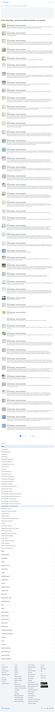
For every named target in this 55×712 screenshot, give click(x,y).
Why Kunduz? (43, 668)
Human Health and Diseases (6, 525)
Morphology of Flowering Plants (7, 459)
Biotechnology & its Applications (7, 535)
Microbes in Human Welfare (6, 530)
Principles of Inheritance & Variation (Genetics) (10, 518)
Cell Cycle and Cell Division (6, 471)
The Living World (4, 449)
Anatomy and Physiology (19, 701)
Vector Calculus (31, 688)
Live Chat (3, 681)
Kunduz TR (4, 672)
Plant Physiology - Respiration (7, 483)
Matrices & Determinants (32, 686)
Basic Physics (30, 678)
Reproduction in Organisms (6, 508)
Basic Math (30, 672)
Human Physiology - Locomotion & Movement (9, 501)
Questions (6, 5)
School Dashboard (5, 683)
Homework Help (5, 667)
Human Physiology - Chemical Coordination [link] (20, 5)
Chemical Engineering (18, 697)
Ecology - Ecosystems (5, 543)
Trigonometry (30, 697)
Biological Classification (5, 451)
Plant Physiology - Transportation (7, 476)
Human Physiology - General (6, 488)
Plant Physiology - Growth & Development (9, 486)
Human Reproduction (5, 513)
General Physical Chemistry (33, 684)
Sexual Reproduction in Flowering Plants (8, 511)
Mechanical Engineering (19, 695)
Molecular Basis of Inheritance (7, 520)
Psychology (16, 693)
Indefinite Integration (32, 703)
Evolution (3, 523)
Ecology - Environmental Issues (7, 548)
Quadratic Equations (32, 667)
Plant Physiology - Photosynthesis (7, 481)
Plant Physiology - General (6, 474)
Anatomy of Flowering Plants (6, 461)
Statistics (16, 670)
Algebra (15, 667)
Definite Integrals (31, 691)
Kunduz (2, 5)
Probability (30, 680)
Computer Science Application (20, 688)
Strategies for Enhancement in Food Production (10, 528)
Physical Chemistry (18, 676)
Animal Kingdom (4, 456)
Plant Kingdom (4, 454)
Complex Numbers (31, 695)
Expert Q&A (4, 679)
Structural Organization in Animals (7, 464)
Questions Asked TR (6, 674)
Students (3, 668)
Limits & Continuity (31, 674)
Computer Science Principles (19, 686)
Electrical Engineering (18, 699)
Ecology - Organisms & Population (7, 540)
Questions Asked (5, 670)
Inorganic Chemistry (18, 680)
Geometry (16, 672)
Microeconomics (17, 684)
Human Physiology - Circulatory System (8, 498)
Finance (16, 691)
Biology (10, 5)
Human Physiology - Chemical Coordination (16, 25)
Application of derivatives (33, 689)
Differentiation (30, 693)
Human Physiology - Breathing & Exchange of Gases (11, 496)
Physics (15, 674)
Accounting (16, 689)
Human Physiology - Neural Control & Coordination (10, 503)
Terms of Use (43, 677)
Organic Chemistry (18, 678)
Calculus (16, 668)
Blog (41, 670)
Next (33, 436)
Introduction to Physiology (33, 701)
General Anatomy (31, 682)
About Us (42, 667)
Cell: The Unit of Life (5, 466)
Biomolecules (3, 469)
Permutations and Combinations (34, 699)
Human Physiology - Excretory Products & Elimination (11, 493)
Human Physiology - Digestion (7, 491)
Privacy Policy (43, 675)
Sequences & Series (32, 670)
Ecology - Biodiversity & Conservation (8, 545)
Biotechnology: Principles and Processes (9, 533)
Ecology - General (4, 538)
